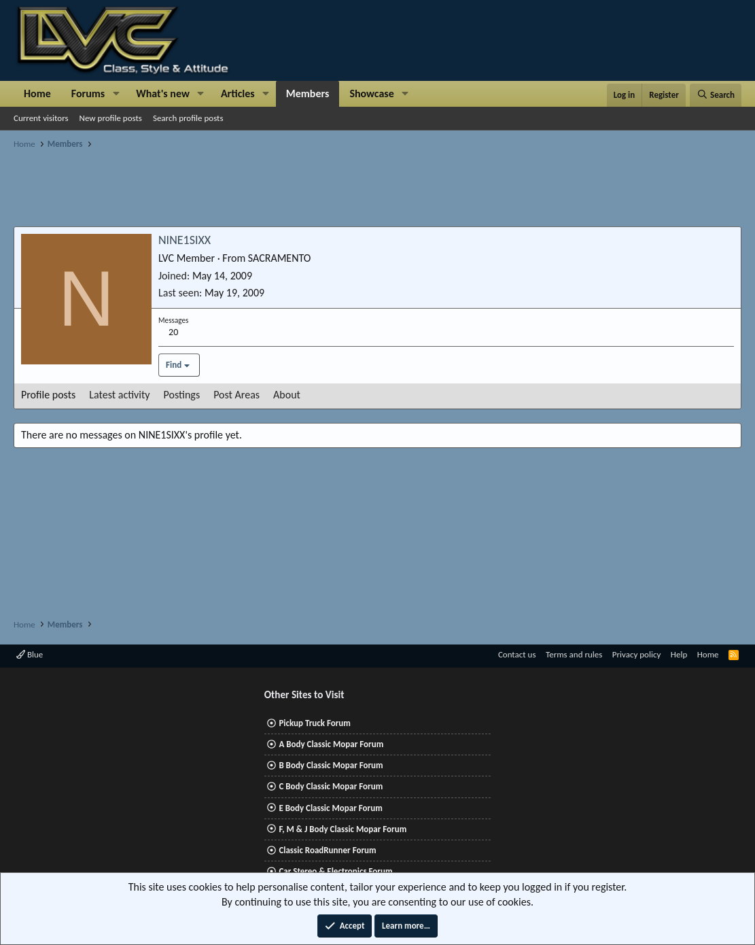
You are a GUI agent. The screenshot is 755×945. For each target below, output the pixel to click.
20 (173, 332)
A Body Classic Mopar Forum (331, 744)
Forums (88, 93)
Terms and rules (574, 654)
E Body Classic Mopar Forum (330, 808)
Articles (238, 93)
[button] (116, 94)
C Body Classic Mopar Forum (331, 786)
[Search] (715, 95)
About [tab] (286, 394)
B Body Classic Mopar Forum (331, 765)
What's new (163, 93)
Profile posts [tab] (48, 394)
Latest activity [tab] (119, 394)
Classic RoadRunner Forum (327, 850)
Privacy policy (636, 654)
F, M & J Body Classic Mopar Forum (342, 829)
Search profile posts (188, 118)
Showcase (371, 93)
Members (308, 93)
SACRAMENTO (279, 258)
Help (679, 654)
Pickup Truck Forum (314, 723)
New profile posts (111, 118)
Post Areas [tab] (236, 394)
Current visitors (41, 118)
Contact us (517, 654)
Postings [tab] (182, 394)
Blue (29, 654)
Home (37, 93)
